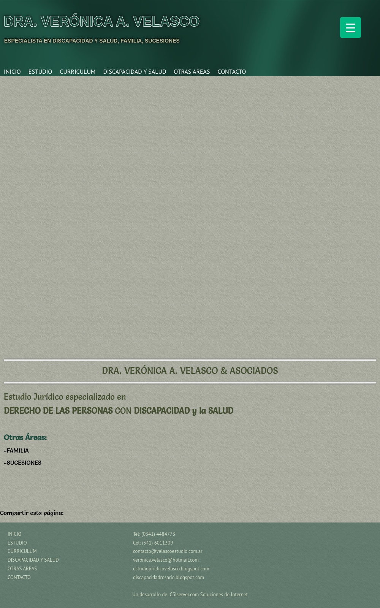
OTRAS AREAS (192, 71)
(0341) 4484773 (158, 534)
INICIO (12, 71)
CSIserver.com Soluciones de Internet (209, 594)
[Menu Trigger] (350, 27)
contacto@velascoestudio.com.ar (168, 551)
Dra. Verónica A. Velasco (102, 21)
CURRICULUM (77, 71)
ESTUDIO (40, 71)
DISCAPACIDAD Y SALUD (134, 71)
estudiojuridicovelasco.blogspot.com (171, 568)
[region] (190, 213)
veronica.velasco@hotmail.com (166, 560)
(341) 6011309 (157, 543)
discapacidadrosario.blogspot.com (168, 577)
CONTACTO (231, 71)
